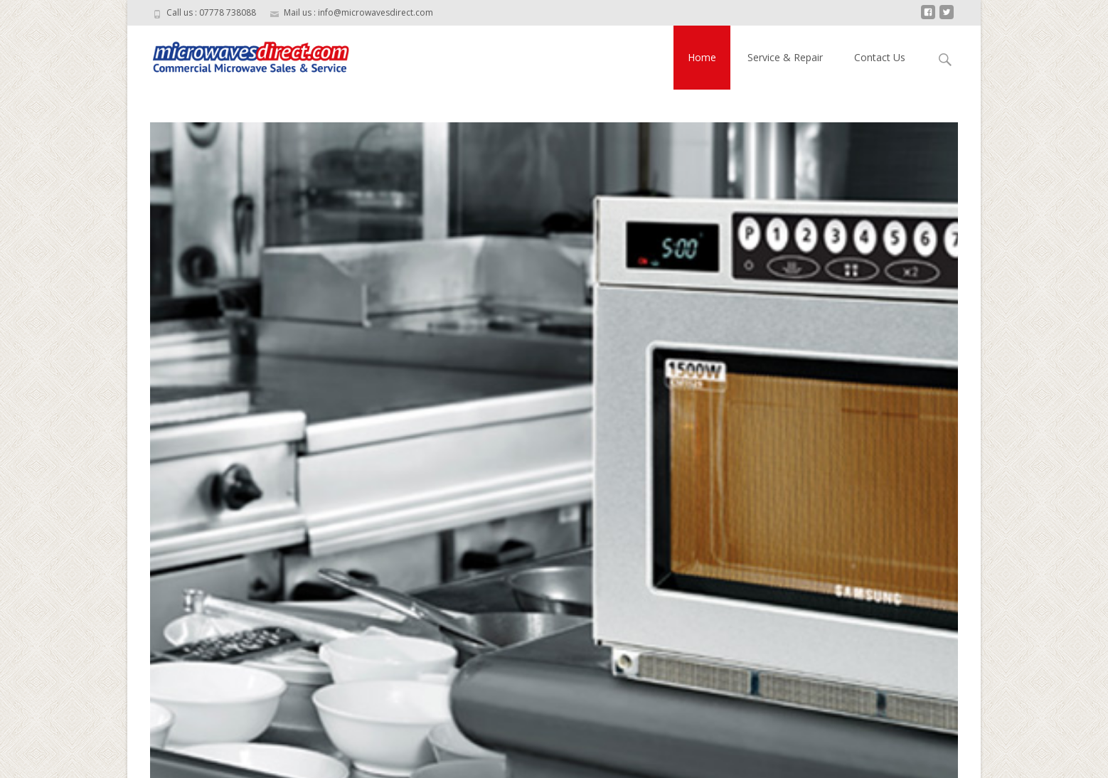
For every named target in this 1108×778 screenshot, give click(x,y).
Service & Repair (785, 57)
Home (702, 57)
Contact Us (879, 57)
